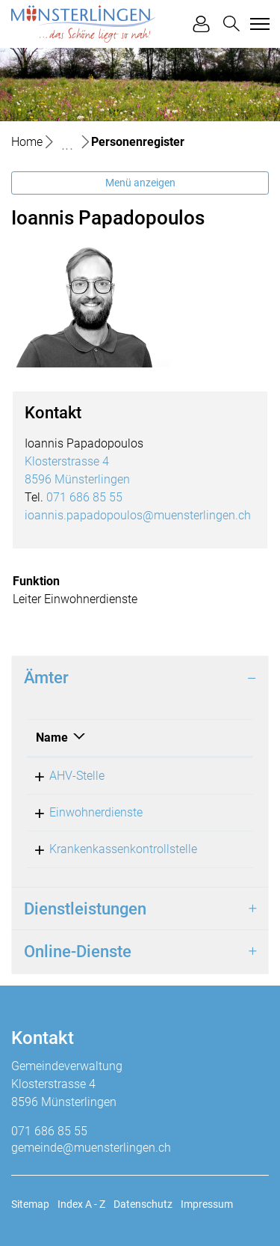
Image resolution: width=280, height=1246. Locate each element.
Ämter (46, 677)
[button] (231, 23)
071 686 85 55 (84, 497)
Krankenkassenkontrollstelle (123, 849)
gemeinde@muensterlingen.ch (91, 1147)
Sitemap (30, 1204)
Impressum (207, 1204)
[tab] (140, 678)
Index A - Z (81, 1204)
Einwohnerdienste (96, 812)
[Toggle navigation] (257, 23)
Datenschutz (142, 1204)
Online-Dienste (77, 951)
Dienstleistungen (85, 909)
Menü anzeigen (140, 183)
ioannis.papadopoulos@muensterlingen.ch (138, 515)
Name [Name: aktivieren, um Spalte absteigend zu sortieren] (52, 737)
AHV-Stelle (77, 776)
